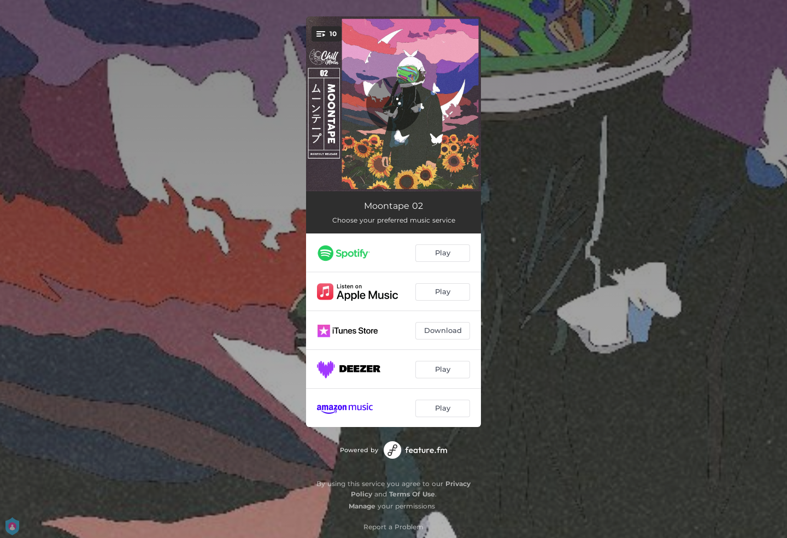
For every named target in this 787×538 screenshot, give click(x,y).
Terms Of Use (412, 494)
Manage (362, 506)
